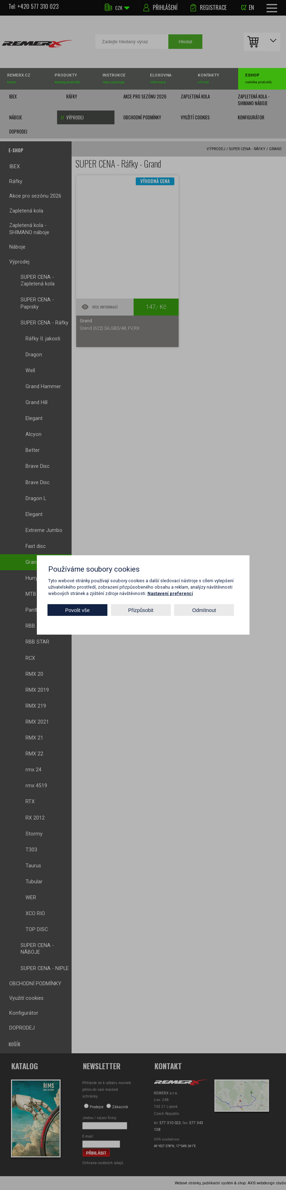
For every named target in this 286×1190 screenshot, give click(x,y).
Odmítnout (204, 610)
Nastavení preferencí (170, 593)
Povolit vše (77, 610)
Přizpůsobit (140, 610)
